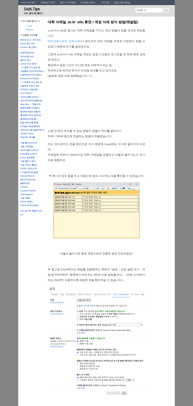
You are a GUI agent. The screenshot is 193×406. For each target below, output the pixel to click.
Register (30, 29)
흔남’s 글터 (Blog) (122, 2)
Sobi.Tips (32, 8)
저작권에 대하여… (88, 2)
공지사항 (105, 2)
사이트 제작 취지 (28, 2)
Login (29, 26)
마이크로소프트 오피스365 (64, 41)
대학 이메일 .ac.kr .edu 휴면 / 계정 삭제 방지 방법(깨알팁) (93, 21)
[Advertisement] (96, 100)
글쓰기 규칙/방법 (67, 2)
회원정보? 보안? (48, 2)
